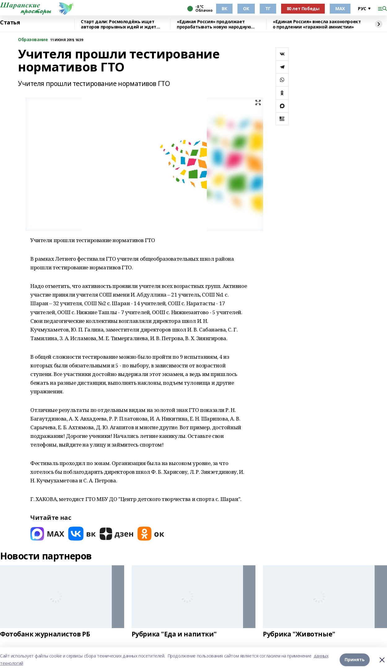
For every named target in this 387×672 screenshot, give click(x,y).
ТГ (268, 8)
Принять (355, 659)
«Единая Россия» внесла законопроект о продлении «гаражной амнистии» (317, 24)
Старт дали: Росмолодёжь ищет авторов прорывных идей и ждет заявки (118, 24)
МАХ (340, 8)
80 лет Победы (303, 8)
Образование (33, 39)
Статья (10, 22)
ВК (224, 8)
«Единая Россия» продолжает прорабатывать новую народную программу (214, 24)
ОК (246, 8)
